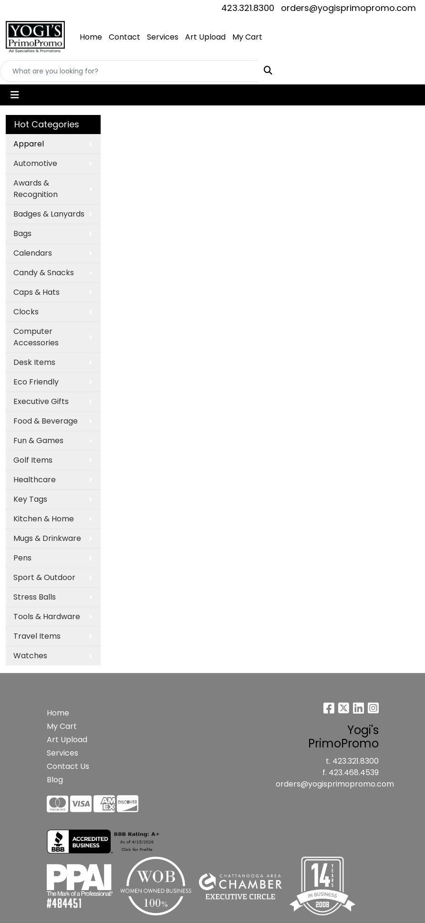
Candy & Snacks (43, 272)
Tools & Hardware (46, 616)
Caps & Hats (36, 292)
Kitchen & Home (43, 518)
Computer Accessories (36, 337)
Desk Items (34, 362)
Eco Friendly (36, 381)
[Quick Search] (129, 71)
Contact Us (68, 766)
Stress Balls (34, 596)
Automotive (35, 163)
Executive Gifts (41, 401)
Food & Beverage (45, 420)
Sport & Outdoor (44, 577)
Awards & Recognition (35, 188)
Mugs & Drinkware (47, 538)
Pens (22, 557)
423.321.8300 (247, 8)
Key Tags (30, 499)
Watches (30, 655)
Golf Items (32, 460)
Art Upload (205, 36)
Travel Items (37, 636)
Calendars (32, 253)
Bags (22, 233)
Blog (55, 779)
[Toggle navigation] (15, 95)
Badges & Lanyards (48, 213)
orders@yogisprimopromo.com (348, 8)
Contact (124, 36)
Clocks (26, 311)
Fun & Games (38, 440)
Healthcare (34, 479)
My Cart (247, 36)
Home (91, 36)
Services (162, 36)
